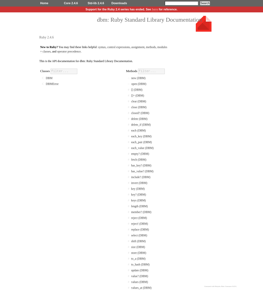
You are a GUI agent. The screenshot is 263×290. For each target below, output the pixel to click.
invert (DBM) (139, 182)
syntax (102, 47)
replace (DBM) (140, 229)
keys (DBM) (138, 200)
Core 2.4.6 (71, 3)
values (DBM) (139, 281)
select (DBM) (139, 235)
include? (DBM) (140, 177)
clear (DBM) (138, 101)
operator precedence (69, 51)
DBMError (52, 83)
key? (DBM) (138, 194)
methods (151, 47)
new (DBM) (138, 78)
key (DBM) (138, 188)
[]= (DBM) (137, 95)
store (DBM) (138, 252)
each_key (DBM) (141, 136)
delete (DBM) (139, 118)
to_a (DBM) (138, 258)
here (155, 9)
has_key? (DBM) (141, 165)
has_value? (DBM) (142, 171)
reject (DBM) (139, 217)
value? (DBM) (139, 276)
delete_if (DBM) (141, 124)
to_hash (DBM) (140, 264)
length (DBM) (139, 206)
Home (44, 3)
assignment (137, 47)
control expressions (118, 47)
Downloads (119, 3)
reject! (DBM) (139, 223)
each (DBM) (138, 130)
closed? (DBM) (140, 113)
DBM (49, 78)
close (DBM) (138, 107)
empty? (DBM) (140, 153)
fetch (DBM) (138, 159)
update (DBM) (139, 270)
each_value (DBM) (142, 147)
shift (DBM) (138, 241)
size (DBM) (138, 246)
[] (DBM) (136, 89)
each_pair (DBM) (141, 142)
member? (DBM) (141, 212)
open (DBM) (138, 83)
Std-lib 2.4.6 (96, 3)
